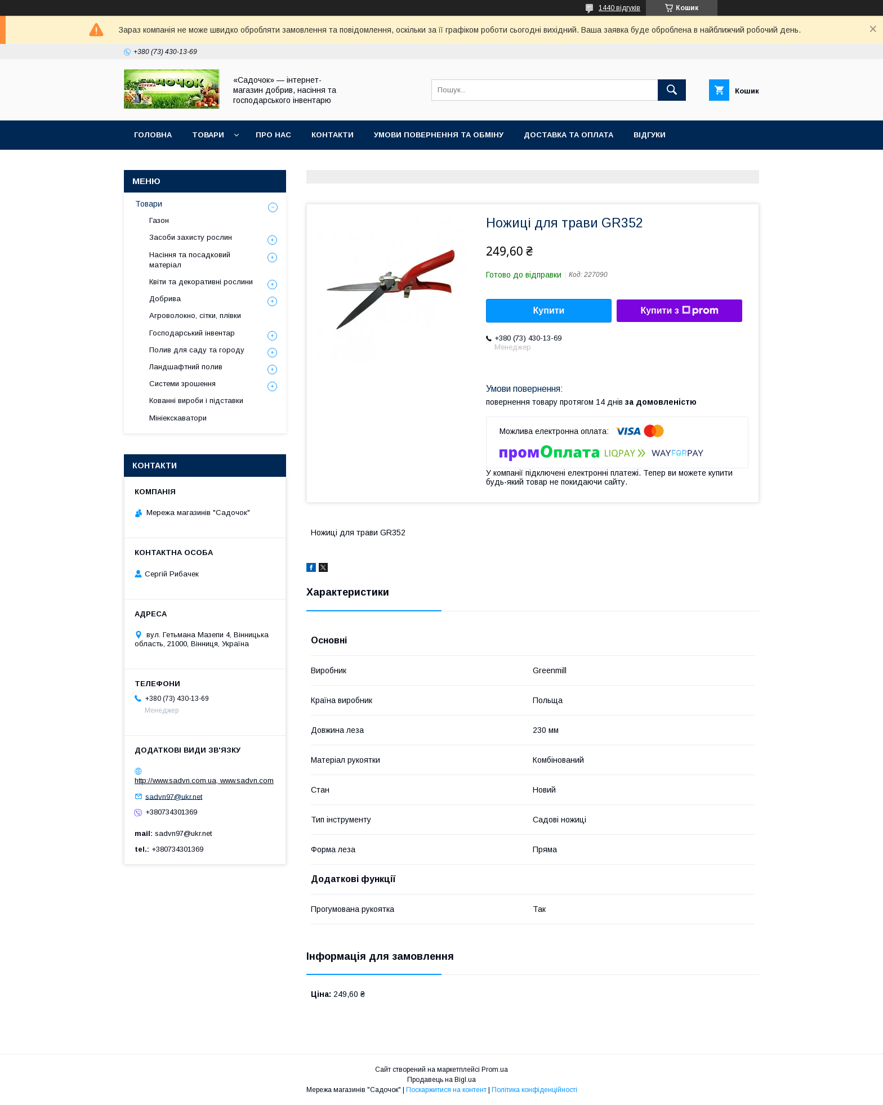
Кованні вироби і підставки (196, 400)
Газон (159, 220)
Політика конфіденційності (534, 1090)
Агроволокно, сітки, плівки (195, 315)
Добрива (165, 298)
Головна (153, 135)
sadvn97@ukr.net (173, 796)
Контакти (332, 135)
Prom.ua (494, 1069)
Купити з (679, 311)
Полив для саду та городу (196, 350)
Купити (549, 310)
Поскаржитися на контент (446, 1090)
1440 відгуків (619, 8)
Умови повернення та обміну (438, 135)
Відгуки (650, 135)
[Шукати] (672, 90)
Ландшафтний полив (185, 367)
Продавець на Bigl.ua (441, 1080)
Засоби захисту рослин (190, 237)
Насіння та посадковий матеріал (189, 259)
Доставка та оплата (568, 135)
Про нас (273, 135)
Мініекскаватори (178, 418)
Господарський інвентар (192, 333)
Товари (208, 135)
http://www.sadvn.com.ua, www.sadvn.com (204, 780)
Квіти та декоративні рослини (201, 282)
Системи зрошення (182, 383)
